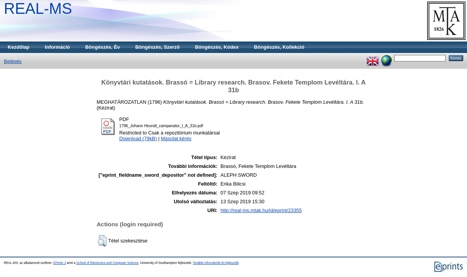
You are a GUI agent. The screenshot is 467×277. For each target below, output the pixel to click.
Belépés (12, 61)
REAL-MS (38, 8)
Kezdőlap (19, 47)
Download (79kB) (138, 138)
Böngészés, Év (102, 47)
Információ (57, 47)
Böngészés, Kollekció (279, 47)
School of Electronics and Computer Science (107, 263)
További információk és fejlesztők (216, 263)
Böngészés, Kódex (217, 47)
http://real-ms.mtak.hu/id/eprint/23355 (261, 210)
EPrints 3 (59, 263)
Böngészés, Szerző (157, 47)
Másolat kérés (176, 138)
